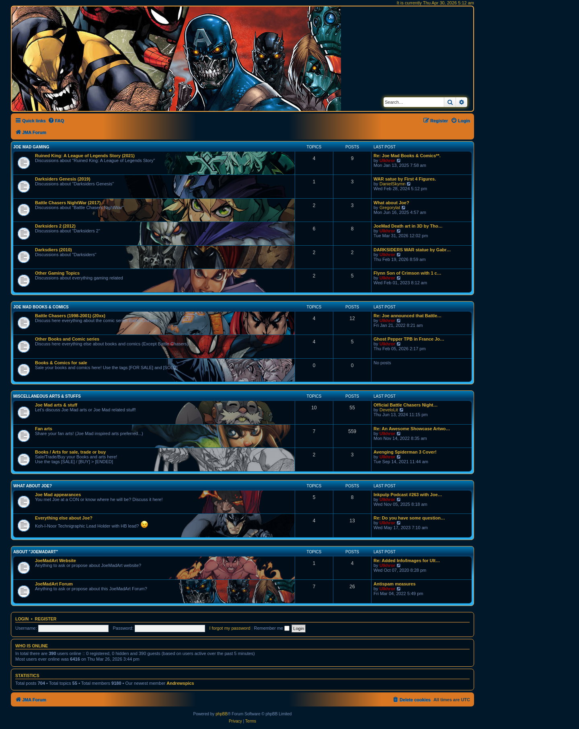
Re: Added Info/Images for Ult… (407, 560)
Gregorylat (390, 207)
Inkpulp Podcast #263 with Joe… (408, 494)
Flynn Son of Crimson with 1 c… (407, 273)
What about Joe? (391, 202)
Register (46, 618)
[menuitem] (56, 120)
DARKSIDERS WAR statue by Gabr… (412, 249)
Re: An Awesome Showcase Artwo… (412, 428)
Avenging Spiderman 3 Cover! (405, 452)
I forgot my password (229, 628)
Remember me (272, 628)
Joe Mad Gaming (31, 147)
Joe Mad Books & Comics (41, 307)
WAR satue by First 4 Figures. (405, 179)
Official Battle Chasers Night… (406, 404)
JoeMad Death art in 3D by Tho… (408, 226)
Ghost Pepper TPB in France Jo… (409, 339)
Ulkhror (387, 160)
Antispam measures (395, 583)
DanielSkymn (393, 183)
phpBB (222, 714)
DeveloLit (389, 409)
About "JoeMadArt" (35, 552)
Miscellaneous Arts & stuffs (47, 396)
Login (22, 618)
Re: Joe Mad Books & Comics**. (407, 155)
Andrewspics (180, 683)
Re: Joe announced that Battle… (407, 315)
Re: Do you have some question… (409, 517)
